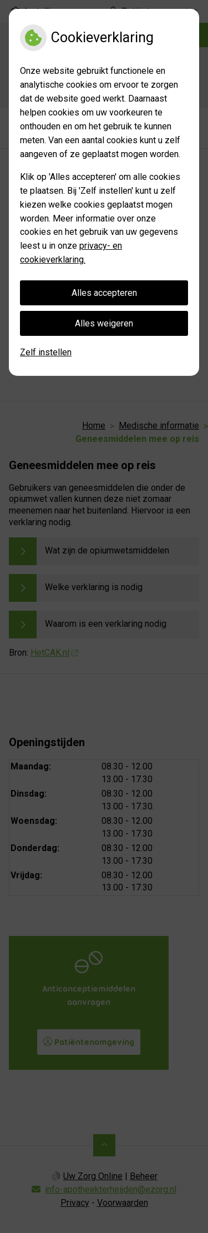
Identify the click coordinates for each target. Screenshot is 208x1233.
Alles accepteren (104, 293)
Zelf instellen (46, 352)
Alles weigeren (104, 323)
